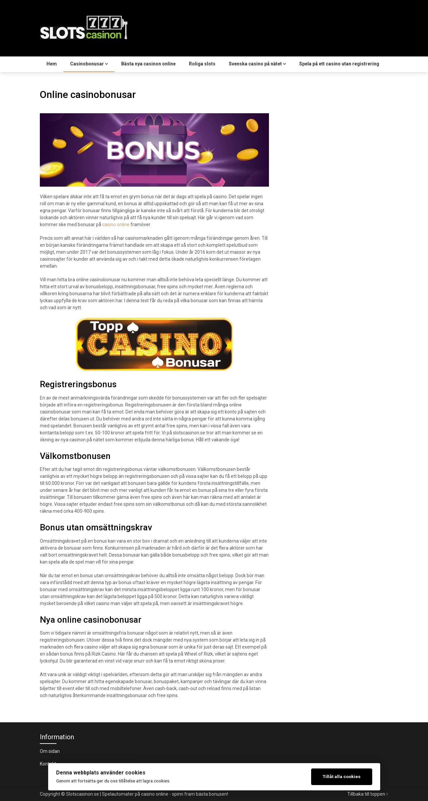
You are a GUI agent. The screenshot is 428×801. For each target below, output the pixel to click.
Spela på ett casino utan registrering (339, 63)
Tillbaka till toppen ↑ (367, 794)
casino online (115, 224)
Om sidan (50, 751)
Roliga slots (202, 63)
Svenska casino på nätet (255, 63)
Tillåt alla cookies (342, 776)
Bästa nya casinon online (148, 63)
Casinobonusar (87, 63)
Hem (51, 63)
